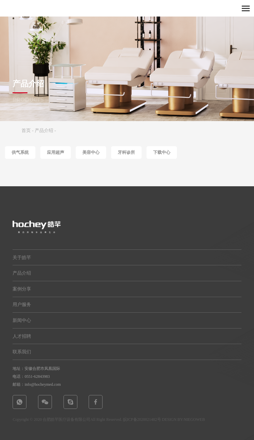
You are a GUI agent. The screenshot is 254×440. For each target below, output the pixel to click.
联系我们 (22, 351)
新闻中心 (22, 320)
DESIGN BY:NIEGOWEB (183, 419)
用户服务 (22, 304)
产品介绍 (44, 130)
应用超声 (55, 152)
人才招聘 (22, 336)
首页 (26, 130)
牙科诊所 (126, 152)
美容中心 (91, 152)
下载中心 (161, 152)
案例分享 (22, 288)
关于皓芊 (22, 257)
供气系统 (20, 152)
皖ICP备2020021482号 (142, 419)
